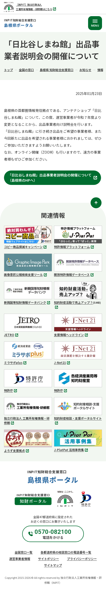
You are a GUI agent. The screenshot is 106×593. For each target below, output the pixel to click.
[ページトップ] (96, 203)
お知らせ (85, 70)
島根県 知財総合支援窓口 (56, 70)
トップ (8, 70)
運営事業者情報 (19, 558)
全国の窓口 (26, 70)
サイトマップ (53, 565)
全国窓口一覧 (24, 552)
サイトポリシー (48, 558)
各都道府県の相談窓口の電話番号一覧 (66, 552)
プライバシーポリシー (82, 558)
